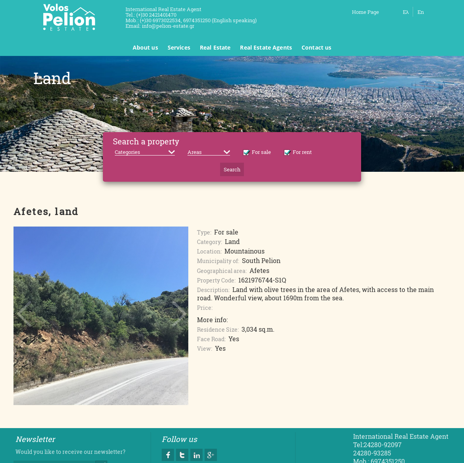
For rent (298, 152)
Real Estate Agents (266, 47)
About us (145, 47)
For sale (257, 152)
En (421, 12)
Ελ (406, 12)
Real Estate (215, 47)
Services (179, 47)
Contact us (316, 47)
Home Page (365, 12)
